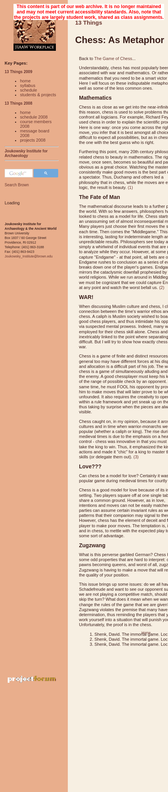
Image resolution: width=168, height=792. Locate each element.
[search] (17, 173)
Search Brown (17, 185)
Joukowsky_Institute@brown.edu (28, 256)
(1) (130, 187)
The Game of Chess (113, 58)
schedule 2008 (34, 117)
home (25, 81)
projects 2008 (32, 140)
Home (146, 633)
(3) (135, 456)
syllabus (27, 85)
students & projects (38, 94)
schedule (28, 90)
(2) (161, 287)
